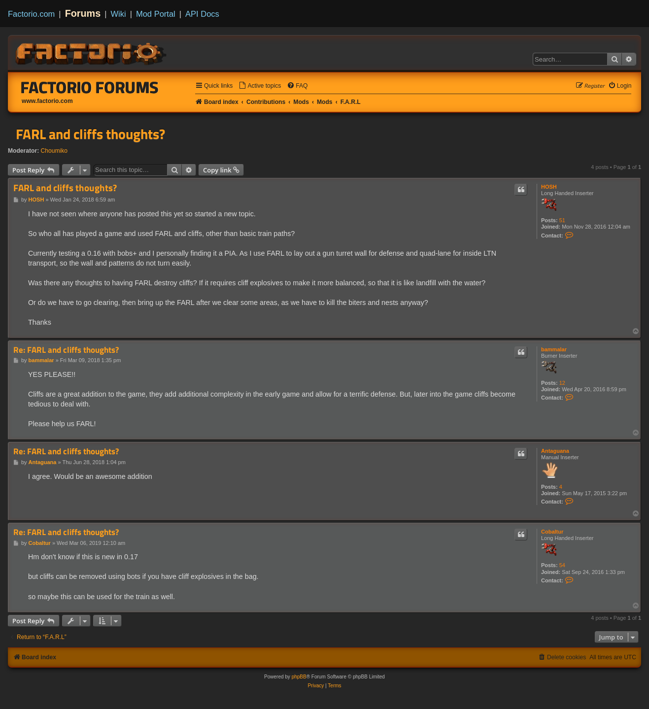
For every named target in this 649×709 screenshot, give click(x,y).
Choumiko (54, 150)
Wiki (118, 13)
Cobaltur (552, 532)
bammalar (554, 349)
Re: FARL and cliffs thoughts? (66, 350)
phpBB (299, 676)
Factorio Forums (90, 87)
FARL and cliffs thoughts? (90, 134)
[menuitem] (260, 86)
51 (562, 220)
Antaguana (555, 451)
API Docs (202, 13)
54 (562, 565)
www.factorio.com (47, 101)
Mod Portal (155, 13)
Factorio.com (31, 13)
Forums (83, 13)
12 (562, 383)
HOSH (549, 187)
